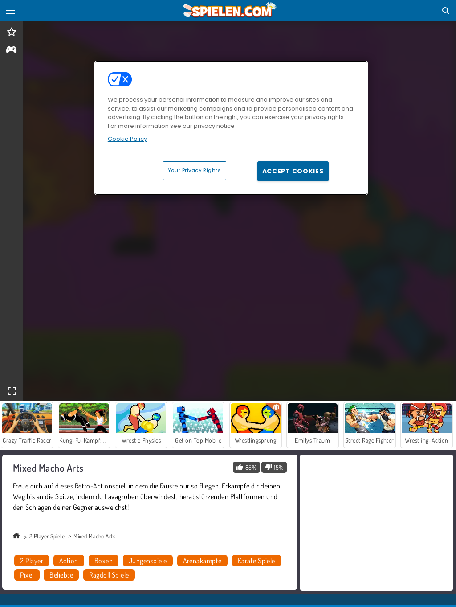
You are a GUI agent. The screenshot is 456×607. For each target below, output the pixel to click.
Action (68, 560)
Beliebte (61, 574)
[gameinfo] (11, 50)
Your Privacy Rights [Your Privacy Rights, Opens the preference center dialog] (194, 170)
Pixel (26, 574)
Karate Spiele (256, 560)
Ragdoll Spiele (109, 574)
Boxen (103, 560)
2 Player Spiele (47, 536)
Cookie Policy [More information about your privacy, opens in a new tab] (127, 139)
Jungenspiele (148, 560)
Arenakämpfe (202, 560)
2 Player (31, 560)
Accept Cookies (293, 171)
